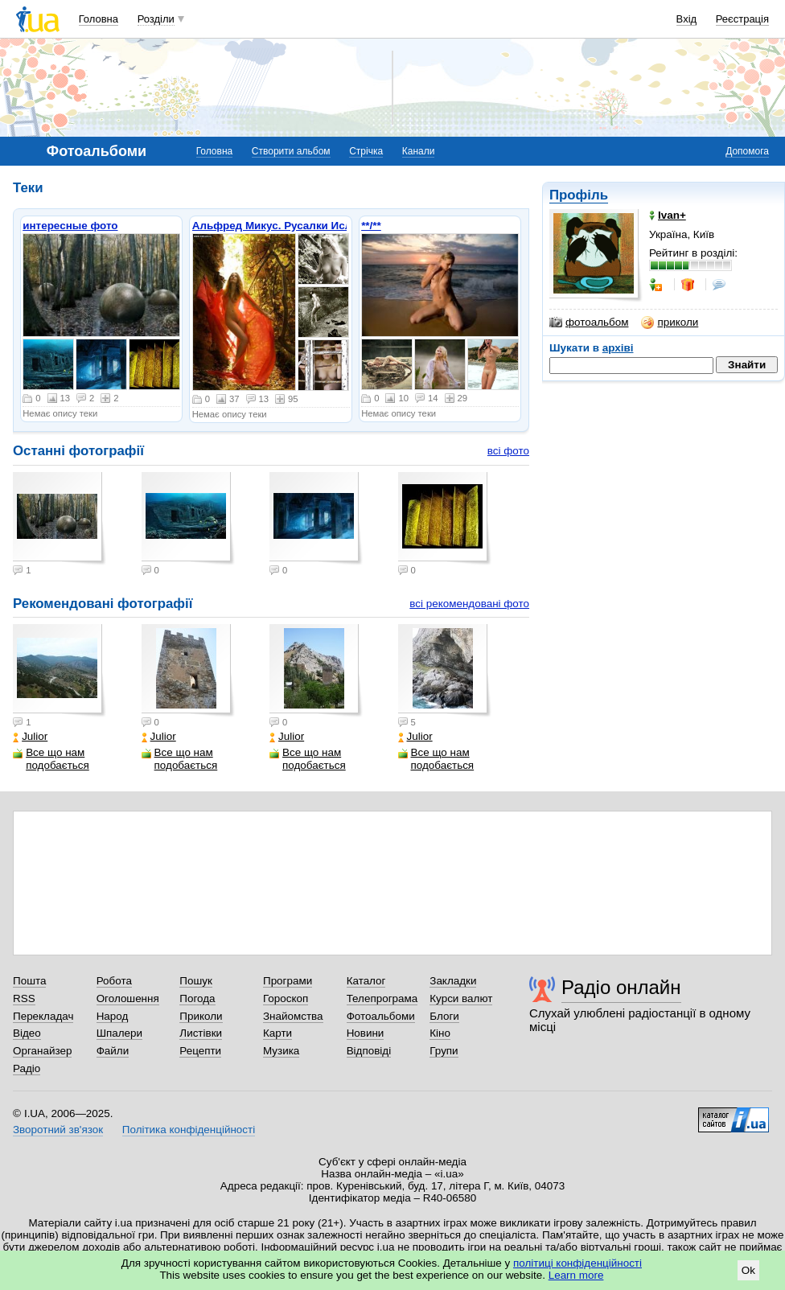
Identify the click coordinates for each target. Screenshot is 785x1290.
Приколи (200, 1016)
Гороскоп (285, 998)
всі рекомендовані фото (469, 604)
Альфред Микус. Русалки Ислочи (281, 226)
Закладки (452, 981)
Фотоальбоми (381, 1016)
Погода (197, 998)
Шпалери (119, 1033)
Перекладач (43, 1016)
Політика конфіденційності (188, 1130)
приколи (669, 322)
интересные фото (70, 226)
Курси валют (460, 998)
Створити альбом (291, 151)
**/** (371, 226)
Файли (113, 1051)
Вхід (686, 19)
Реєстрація (742, 19)
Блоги (444, 1016)
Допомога (747, 151)
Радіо (26, 1068)
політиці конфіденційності (577, 1263)
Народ (113, 1016)
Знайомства (293, 1016)
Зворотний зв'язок (58, 1130)
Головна (98, 19)
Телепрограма (382, 998)
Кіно (439, 1033)
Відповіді (369, 1051)
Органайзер (42, 1051)
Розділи (156, 19)
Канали (418, 151)
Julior (30, 736)
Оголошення (128, 998)
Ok (748, 1270)
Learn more (576, 1275)
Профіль (578, 195)
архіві (618, 348)
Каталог (366, 981)
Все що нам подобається (51, 758)
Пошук (195, 981)
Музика (281, 1051)
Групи (443, 1051)
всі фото (508, 451)
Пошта (29, 981)
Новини (365, 1033)
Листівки (200, 1033)
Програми (287, 981)
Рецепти (200, 1051)
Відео (27, 1033)
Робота (114, 981)
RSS (24, 998)
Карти (277, 1033)
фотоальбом (588, 322)
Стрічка (366, 151)
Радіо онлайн (621, 987)
